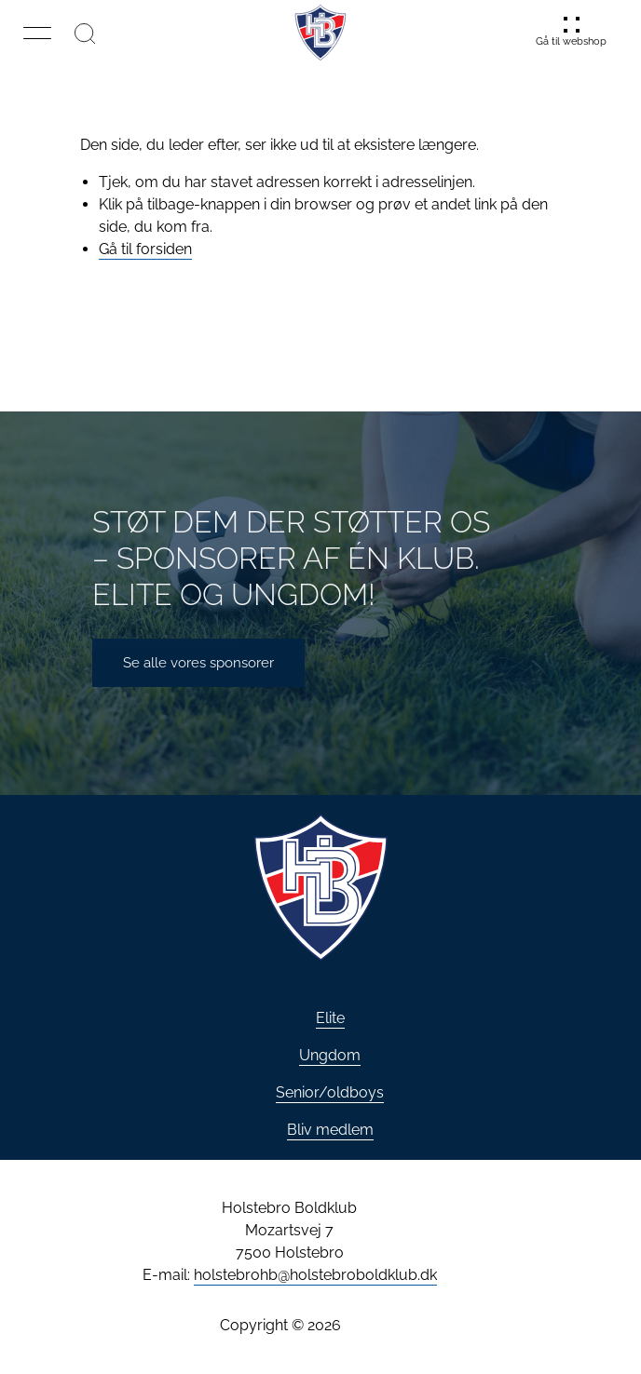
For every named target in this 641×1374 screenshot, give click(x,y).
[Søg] (85, 32)
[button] (37, 32)
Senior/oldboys (330, 1092)
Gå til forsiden (145, 249)
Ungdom (330, 1055)
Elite (330, 1018)
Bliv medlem (330, 1129)
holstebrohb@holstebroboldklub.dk (315, 1275)
